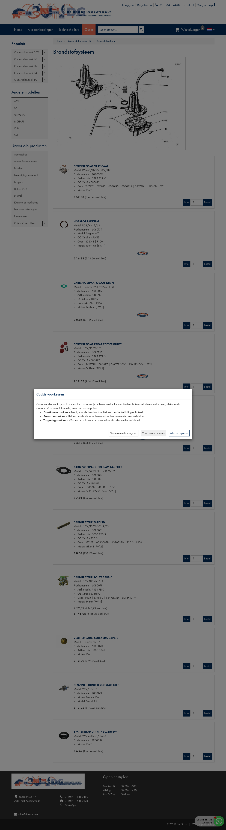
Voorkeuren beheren (153, 433)
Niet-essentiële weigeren (123, 433)
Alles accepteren (179, 433)
